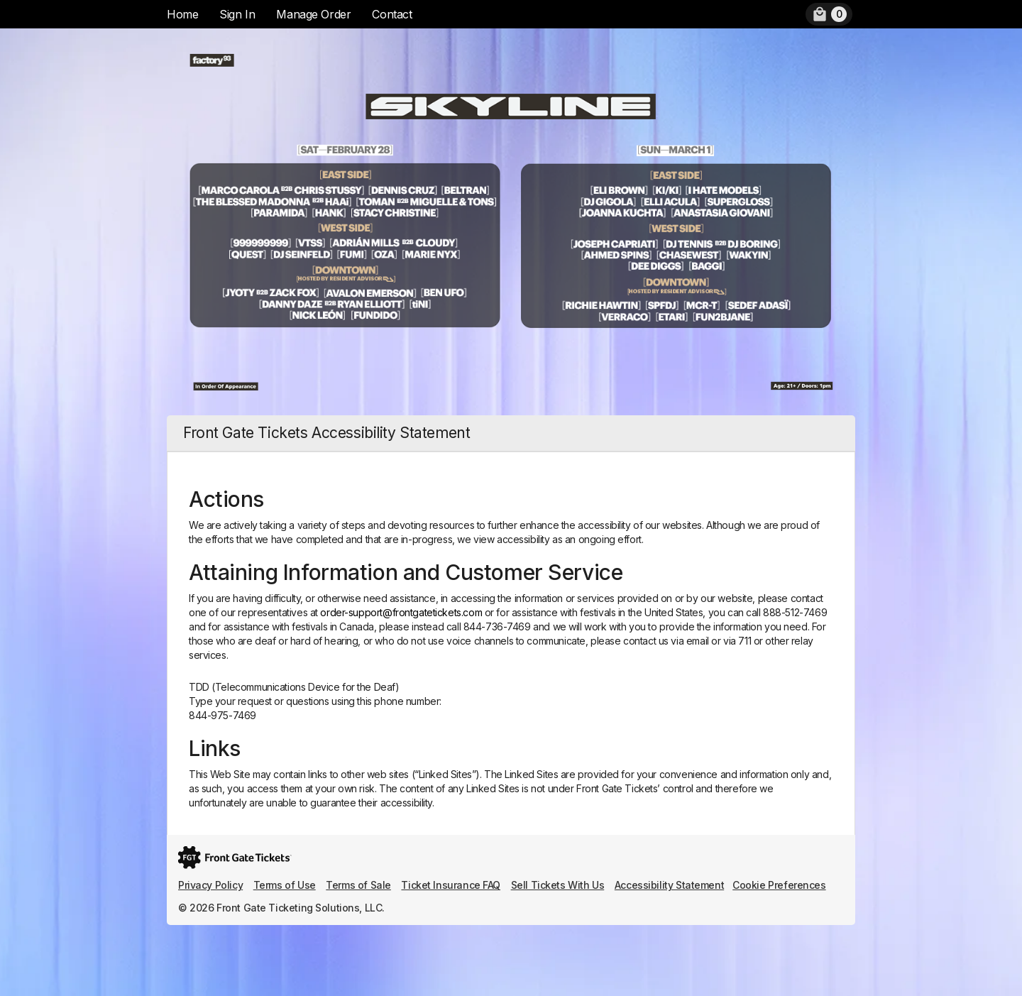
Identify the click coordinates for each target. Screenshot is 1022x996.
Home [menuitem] (182, 14)
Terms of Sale (358, 885)
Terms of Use (284, 885)
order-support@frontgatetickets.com (401, 612)
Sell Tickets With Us (558, 885)
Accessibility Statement (669, 885)
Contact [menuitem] (392, 14)
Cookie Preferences (778, 885)
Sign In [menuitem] (237, 14)
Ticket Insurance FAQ (450, 885)
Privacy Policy (210, 885)
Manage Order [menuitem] (313, 14)
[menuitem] (829, 14)
